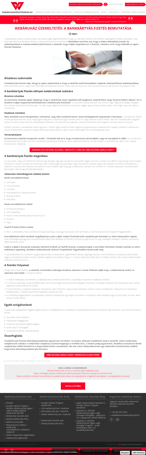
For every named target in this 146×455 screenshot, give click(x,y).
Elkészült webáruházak (86, 12)
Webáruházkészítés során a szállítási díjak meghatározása (73, 370)
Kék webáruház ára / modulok (54, 411)
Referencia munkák (14, 422)
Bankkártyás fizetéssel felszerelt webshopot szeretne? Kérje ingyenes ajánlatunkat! (73, 150)
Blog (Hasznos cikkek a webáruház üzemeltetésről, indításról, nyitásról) (18, 428)
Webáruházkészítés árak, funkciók (54, 12)
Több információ (138, 453)
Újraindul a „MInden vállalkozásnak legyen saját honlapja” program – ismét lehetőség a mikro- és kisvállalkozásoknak (88, 425)
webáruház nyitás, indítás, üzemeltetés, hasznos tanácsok (28, 361)
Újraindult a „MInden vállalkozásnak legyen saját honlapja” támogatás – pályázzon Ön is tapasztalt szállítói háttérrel (91, 414)
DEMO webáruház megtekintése (20, 435)
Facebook (112, 419)
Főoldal (9, 403)
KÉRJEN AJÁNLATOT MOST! (135, 4)
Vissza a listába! (73, 386)
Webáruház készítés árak (17, 416)
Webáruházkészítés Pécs (17, 419)
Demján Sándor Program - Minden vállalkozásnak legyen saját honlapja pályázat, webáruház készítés (19, 409)
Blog (103, 12)
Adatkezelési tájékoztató (17, 438)
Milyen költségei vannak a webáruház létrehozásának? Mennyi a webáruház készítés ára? (73, 373)
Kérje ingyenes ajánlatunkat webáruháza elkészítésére (73, 355)
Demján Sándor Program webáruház (52, 404)
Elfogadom (125, 453)
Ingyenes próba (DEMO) (133, 12)
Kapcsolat (114, 12)
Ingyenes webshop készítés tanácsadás (85, 4)
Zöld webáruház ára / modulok (55, 408)
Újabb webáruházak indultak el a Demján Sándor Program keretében (90, 405)
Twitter (118, 419)
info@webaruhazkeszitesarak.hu (125, 415)
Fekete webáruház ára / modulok (56, 414)
